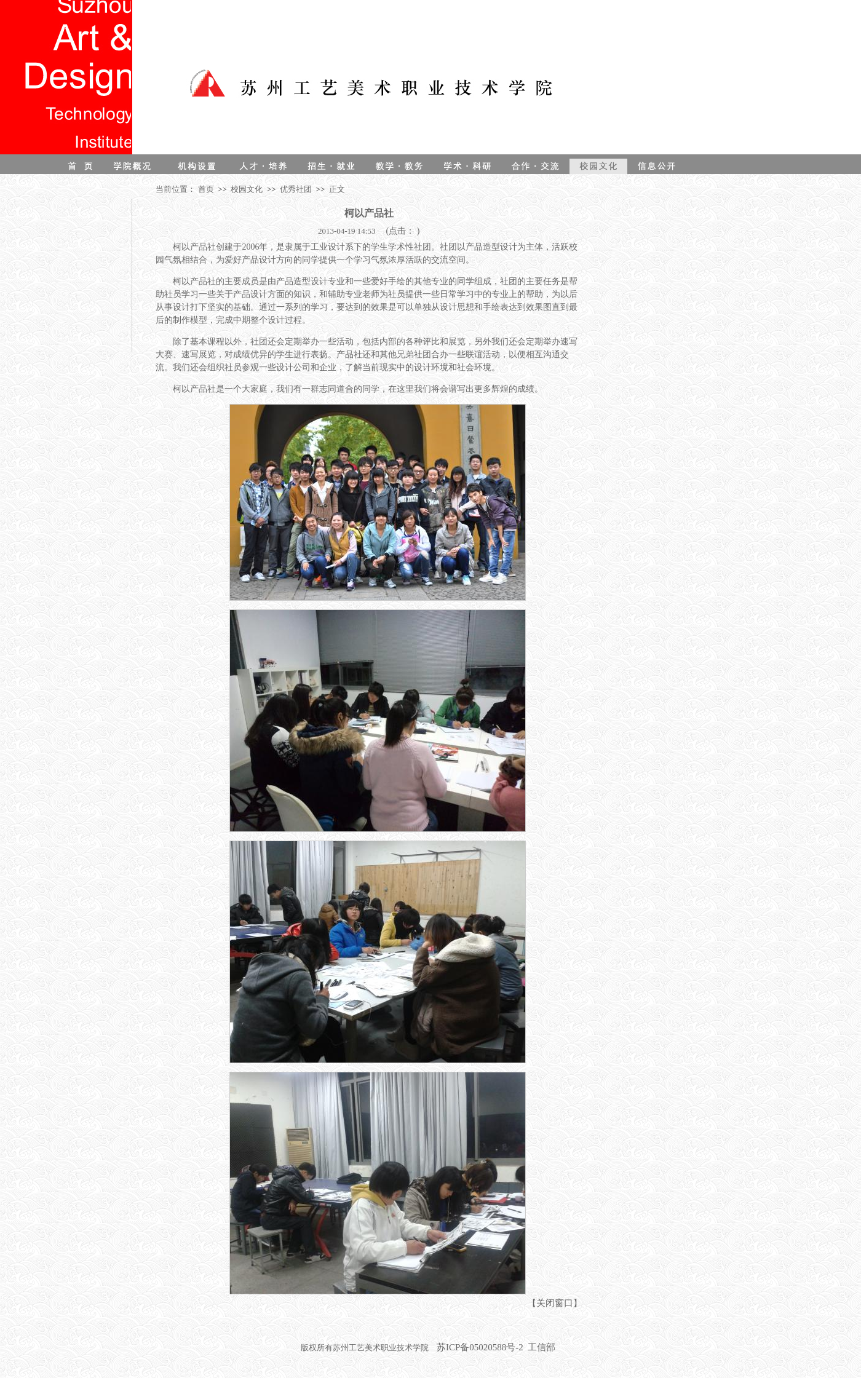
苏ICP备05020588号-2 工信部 (496, 1347)
